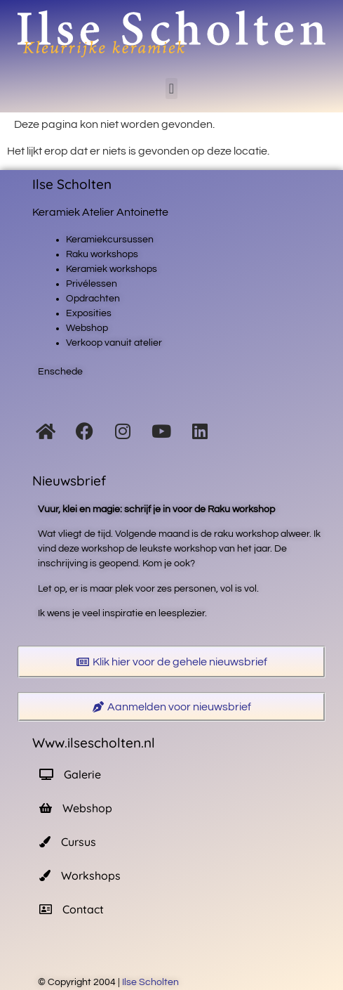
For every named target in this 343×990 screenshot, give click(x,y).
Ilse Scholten (151, 982)
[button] (171, 88)
